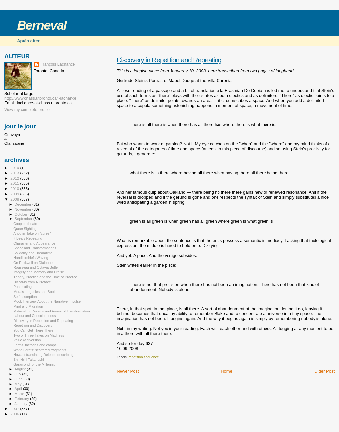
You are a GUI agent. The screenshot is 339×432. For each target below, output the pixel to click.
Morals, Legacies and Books (35, 292)
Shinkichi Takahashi (28, 359)
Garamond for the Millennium (35, 364)
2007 (15, 409)
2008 (15, 199)
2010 (15, 188)
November (23, 209)
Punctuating (22, 287)
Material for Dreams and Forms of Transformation (51, 311)
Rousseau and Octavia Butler (36, 267)
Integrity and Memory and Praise (38, 272)
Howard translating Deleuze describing (43, 355)
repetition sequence (144, 357)
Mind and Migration (28, 306)
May (19, 384)
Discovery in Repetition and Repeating (169, 60)
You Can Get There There (33, 330)
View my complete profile (27, 109)
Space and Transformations (34, 248)
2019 (15, 168)
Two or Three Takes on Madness (38, 335)
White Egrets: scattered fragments (39, 350)
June (19, 379)
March (20, 394)
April (19, 389)
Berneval (41, 25)
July (18, 374)
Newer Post (128, 371)
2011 (15, 183)
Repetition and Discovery (32, 325)
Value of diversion (27, 340)
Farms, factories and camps (35, 345)
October (22, 214)
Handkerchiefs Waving (30, 258)
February (22, 399)
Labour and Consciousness (34, 316)
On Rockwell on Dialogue (33, 262)
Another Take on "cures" (32, 233)
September (24, 219)
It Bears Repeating (27, 238)
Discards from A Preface (32, 282)
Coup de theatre (25, 224)
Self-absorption (25, 297)
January (22, 404)
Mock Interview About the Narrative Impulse (47, 301)
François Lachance (57, 64)
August (21, 369)
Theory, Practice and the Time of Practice (45, 277)
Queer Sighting (25, 229)
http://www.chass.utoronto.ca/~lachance (40, 98)
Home (226, 371)
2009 (15, 194)
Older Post (325, 371)
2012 (15, 178)
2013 (15, 173)
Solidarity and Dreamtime (33, 253)
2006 (15, 414)
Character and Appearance (34, 243)
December (23, 204)
